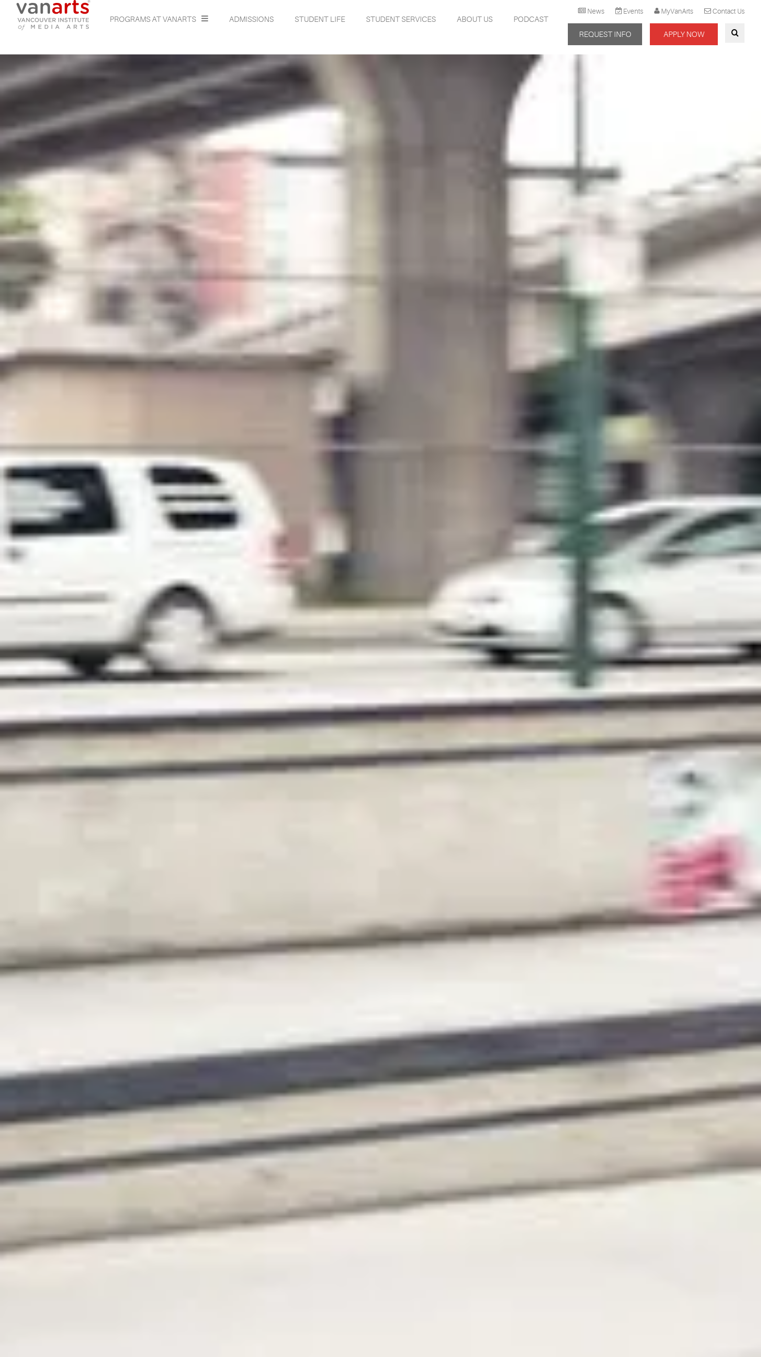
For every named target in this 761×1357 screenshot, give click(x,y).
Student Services (401, 19)
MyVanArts (677, 11)
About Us (475, 19)
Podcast (530, 19)
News (595, 11)
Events (633, 11)
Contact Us (728, 11)
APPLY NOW (683, 34)
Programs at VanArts (154, 19)
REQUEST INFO (605, 34)
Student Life (320, 19)
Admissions (251, 19)
